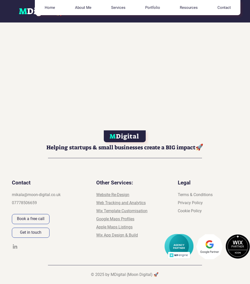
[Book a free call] (30, 219)
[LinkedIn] (15, 246)
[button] (118, 7)
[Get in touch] (30, 233)
